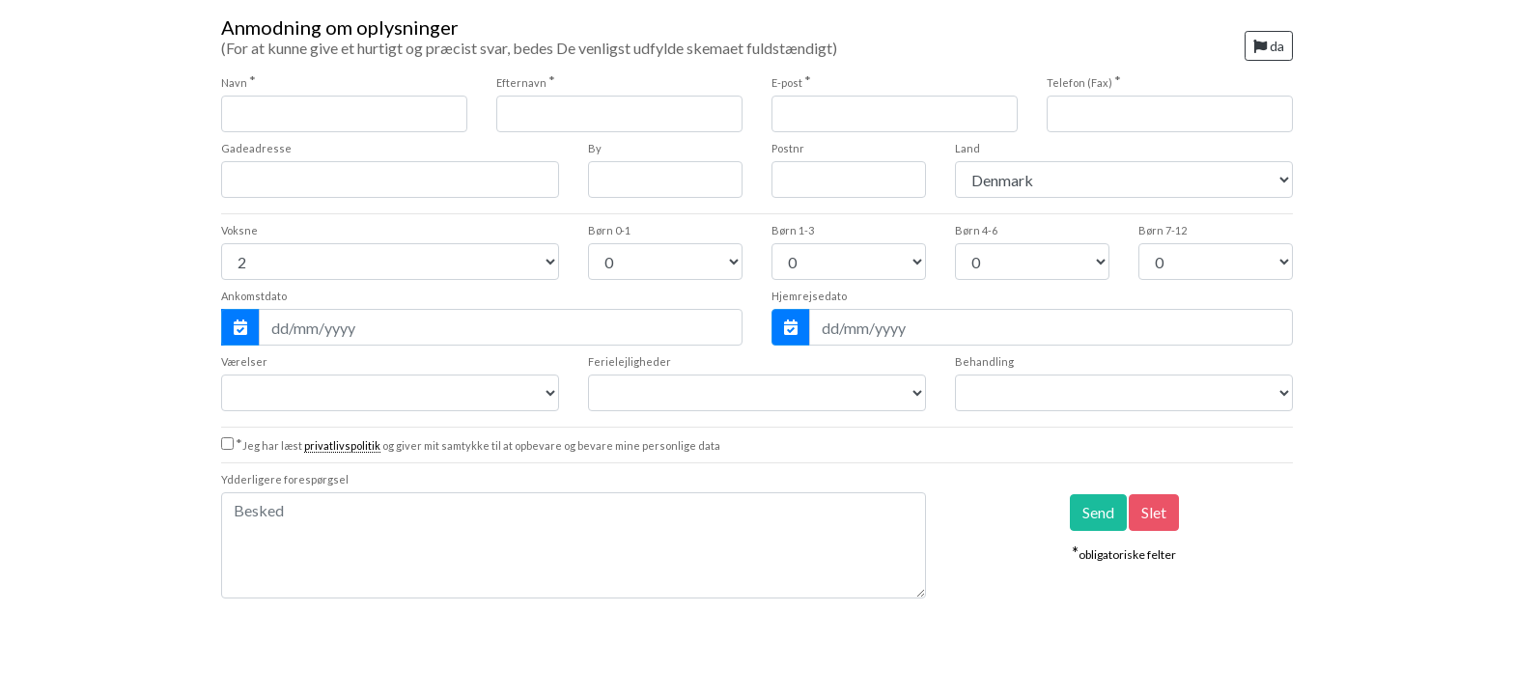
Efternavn (525, 81)
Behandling (984, 361)
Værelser (244, 361)
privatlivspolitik (342, 445)
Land (967, 148)
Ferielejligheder (629, 361)
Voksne (239, 230)
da (1268, 46)
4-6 (976, 230)
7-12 (1162, 230)
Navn (238, 81)
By (595, 148)
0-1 (609, 230)
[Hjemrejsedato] (1051, 327)
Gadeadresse (256, 148)
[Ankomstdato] (501, 327)
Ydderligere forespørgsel (285, 479)
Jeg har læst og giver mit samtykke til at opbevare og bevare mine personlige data (478, 445)
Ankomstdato (254, 296)
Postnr (787, 148)
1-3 (792, 230)
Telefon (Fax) (1084, 81)
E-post (791, 81)
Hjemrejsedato (809, 296)
